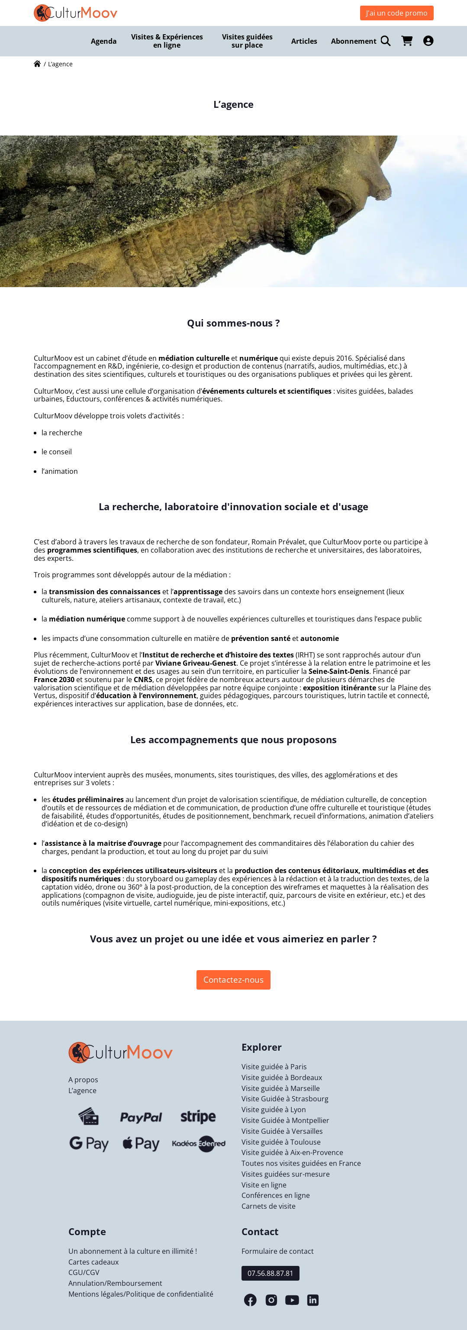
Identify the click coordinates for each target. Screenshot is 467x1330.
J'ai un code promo (397, 13)
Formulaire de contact (278, 1251)
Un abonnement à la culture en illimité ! (132, 1251)
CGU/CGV (84, 1272)
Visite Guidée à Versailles (282, 1131)
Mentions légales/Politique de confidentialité (140, 1294)
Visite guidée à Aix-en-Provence (292, 1152)
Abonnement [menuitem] (354, 41)
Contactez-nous (233, 979)
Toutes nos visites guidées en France (301, 1163)
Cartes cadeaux (93, 1262)
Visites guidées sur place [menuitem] (247, 41)
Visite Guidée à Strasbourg (285, 1098)
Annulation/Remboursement (115, 1283)
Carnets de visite (269, 1206)
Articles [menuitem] (304, 41)
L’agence (82, 1090)
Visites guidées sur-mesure (286, 1174)
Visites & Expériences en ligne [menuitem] (167, 41)
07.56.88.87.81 (270, 1273)
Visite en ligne (264, 1185)
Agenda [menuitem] (104, 41)
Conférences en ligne (276, 1195)
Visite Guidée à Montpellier (285, 1120)
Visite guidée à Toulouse (281, 1142)
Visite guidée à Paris (274, 1066)
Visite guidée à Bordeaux (282, 1077)
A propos (83, 1079)
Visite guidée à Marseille (281, 1088)
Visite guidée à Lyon (274, 1109)
